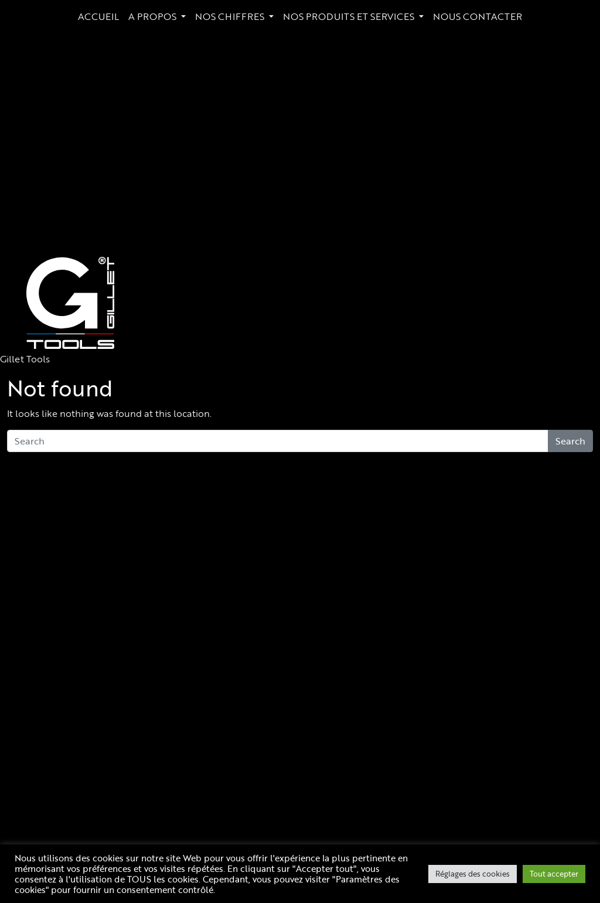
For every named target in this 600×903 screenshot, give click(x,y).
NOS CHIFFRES (231, 16)
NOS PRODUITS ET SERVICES (350, 16)
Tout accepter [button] (554, 874)
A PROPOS (153, 16)
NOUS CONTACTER (477, 16)
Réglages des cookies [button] (472, 874)
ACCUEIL (98, 16)
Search (570, 441)
